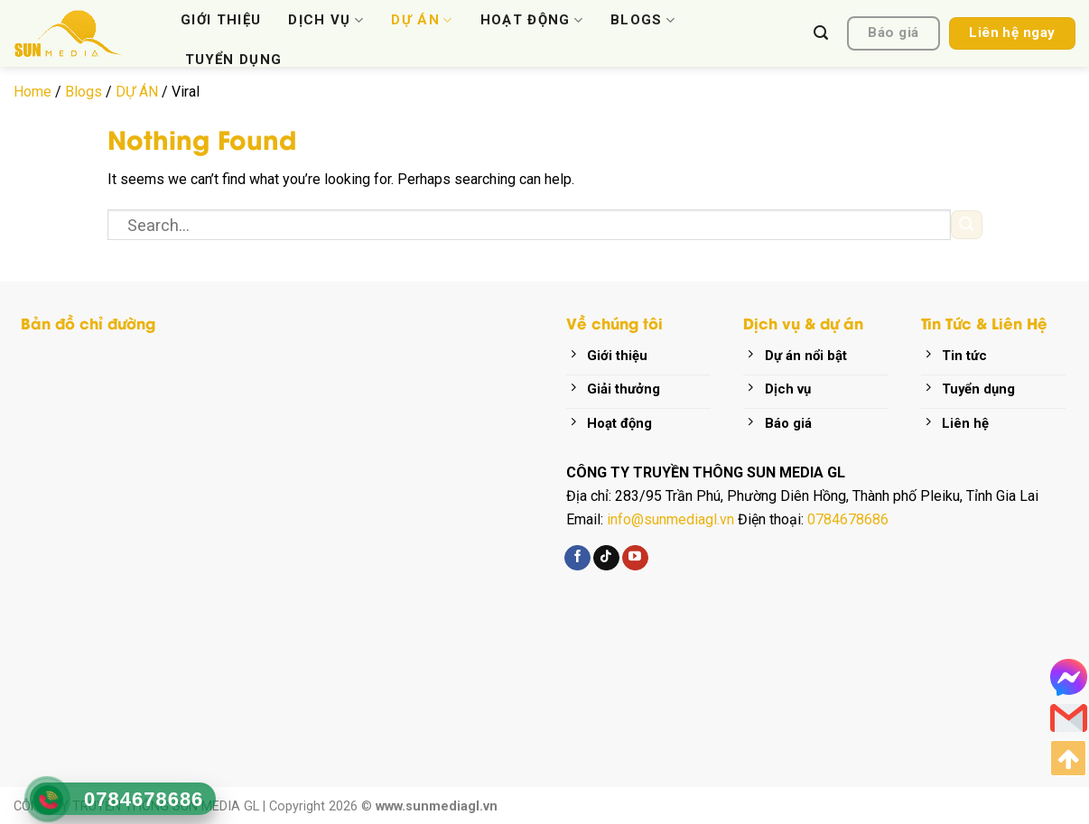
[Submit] (966, 225)
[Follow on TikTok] (606, 557)
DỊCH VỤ (326, 20)
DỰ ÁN (421, 20)
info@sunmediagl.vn (670, 519)
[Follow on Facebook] (577, 557)
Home (32, 91)
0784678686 (848, 519)
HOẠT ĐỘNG (532, 20)
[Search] (821, 33)
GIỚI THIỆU (221, 20)
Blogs (83, 91)
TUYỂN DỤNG (233, 59)
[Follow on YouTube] (635, 557)
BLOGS (642, 20)
